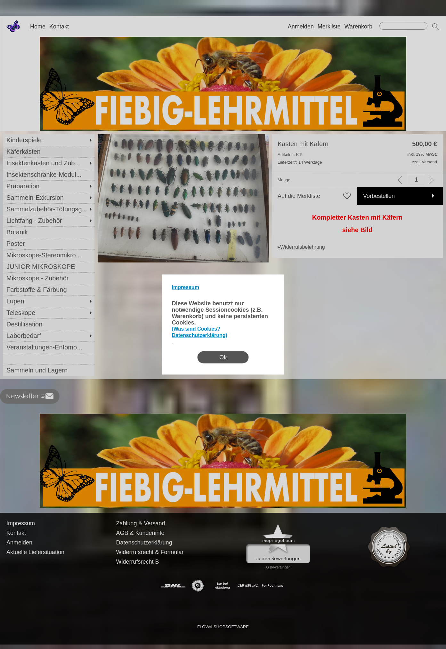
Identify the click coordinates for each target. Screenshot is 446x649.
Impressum (185, 287)
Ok (223, 357)
